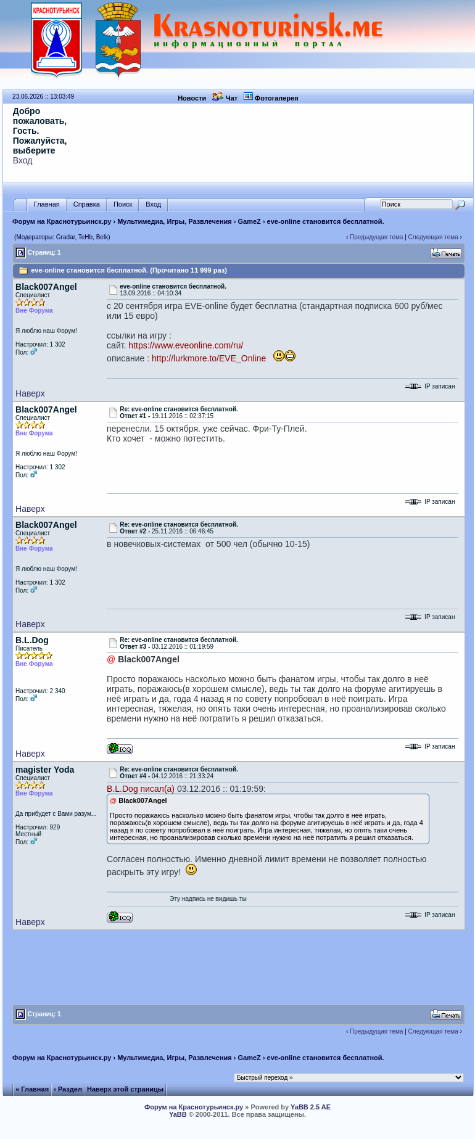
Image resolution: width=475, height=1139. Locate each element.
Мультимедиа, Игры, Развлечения (174, 221)
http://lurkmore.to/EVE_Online (209, 358)
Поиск (122, 204)
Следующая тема (433, 237)
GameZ (249, 221)
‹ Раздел (68, 1089)
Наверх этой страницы (125, 1089)
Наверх (30, 393)
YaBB (178, 1114)
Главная (47, 204)
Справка (86, 204)
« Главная (32, 1089)
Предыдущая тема (376, 237)
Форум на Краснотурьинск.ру (61, 221)
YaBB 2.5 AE (311, 1107)
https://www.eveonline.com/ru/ (185, 345)
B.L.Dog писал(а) (141, 789)
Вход (23, 160)
